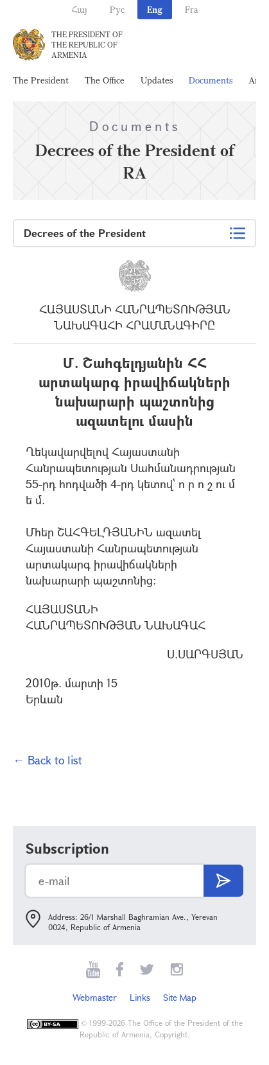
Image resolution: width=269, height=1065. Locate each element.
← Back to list (47, 760)
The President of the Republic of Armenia (87, 44)
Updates (157, 80)
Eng (154, 9)
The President (41, 80)
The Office (105, 80)
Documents (210, 80)
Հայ (79, 9)
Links (140, 997)
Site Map (179, 997)
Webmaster (95, 997)
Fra (191, 9)
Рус (117, 9)
